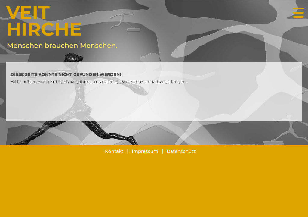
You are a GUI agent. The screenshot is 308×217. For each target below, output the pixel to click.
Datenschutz (181, 151)
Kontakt (114, 151)
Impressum (145, 151)
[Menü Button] (298, 11)
